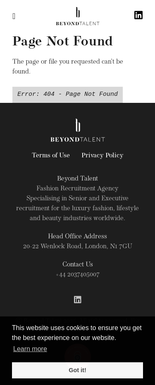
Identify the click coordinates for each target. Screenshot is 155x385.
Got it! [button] (77, 370)
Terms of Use (51, 155)
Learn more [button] (30, 348)
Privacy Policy (102, 155)
